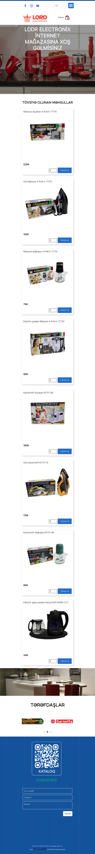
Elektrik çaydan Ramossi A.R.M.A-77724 (43, 321)
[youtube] (37, 6)
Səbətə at (64, 170)
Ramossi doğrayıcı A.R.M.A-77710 (40, 251)
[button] (44, 731)
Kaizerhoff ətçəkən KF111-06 (38, 392)
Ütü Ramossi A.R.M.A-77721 (37, 181)
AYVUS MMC (40, 849)
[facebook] (25, 6)
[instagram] (31, 6)
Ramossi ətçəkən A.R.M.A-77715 (40, 111)
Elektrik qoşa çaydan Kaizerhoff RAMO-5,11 (45, 602)
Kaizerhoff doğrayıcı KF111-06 (38, 532)
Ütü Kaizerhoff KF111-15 (35, 462)
